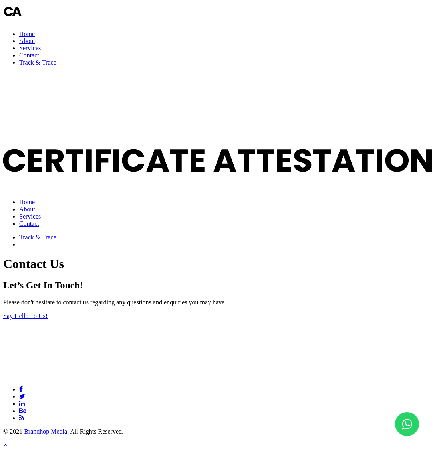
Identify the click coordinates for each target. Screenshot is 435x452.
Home (27, 33)
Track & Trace (37, 62)
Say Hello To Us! (25, 315)
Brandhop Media (45, 431)
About (27, 41)
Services (30, 48)
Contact (29, 55)
